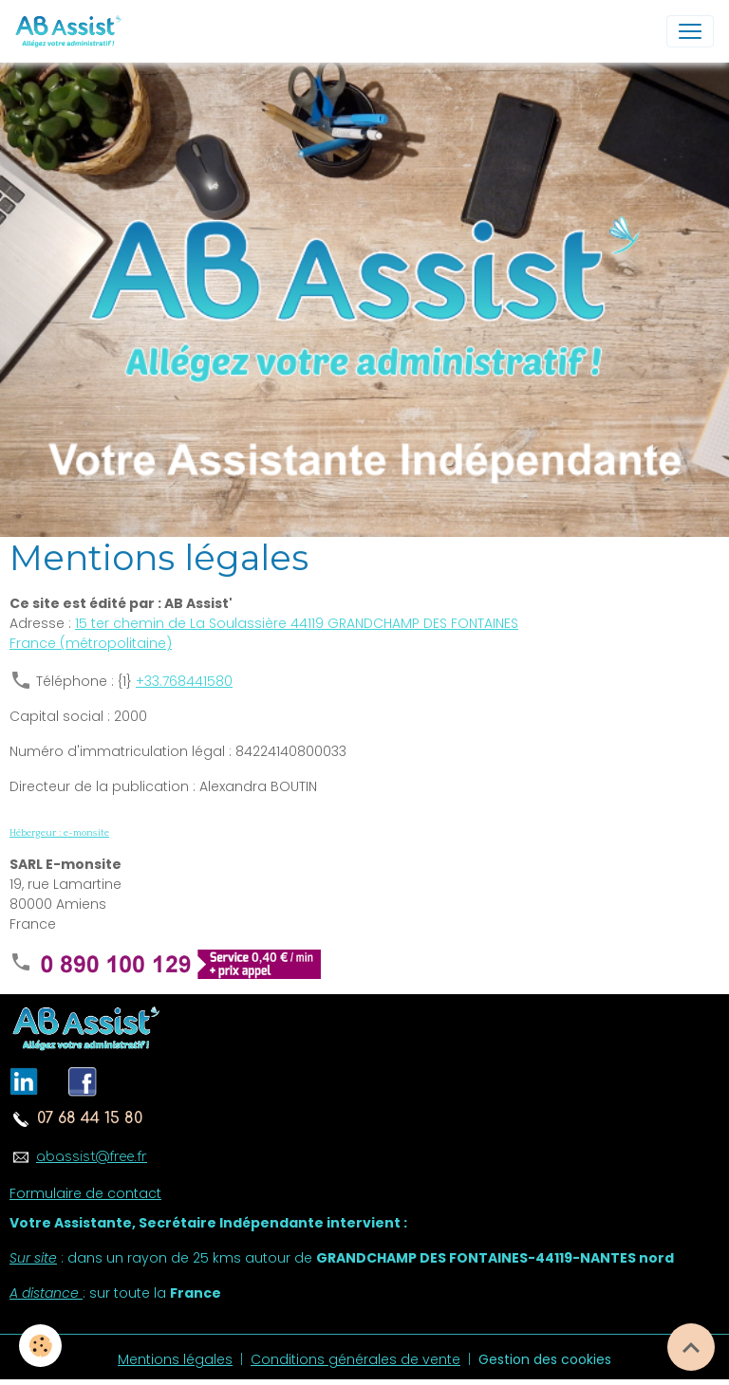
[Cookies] (40, 1345)
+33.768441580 (184, 681)
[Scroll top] (691, 1347)
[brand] (72, 31)
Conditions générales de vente (355, 1359)
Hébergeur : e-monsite (59, 833)
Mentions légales (175, 1359)
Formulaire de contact (85, 1193)
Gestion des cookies (544, 1359)
